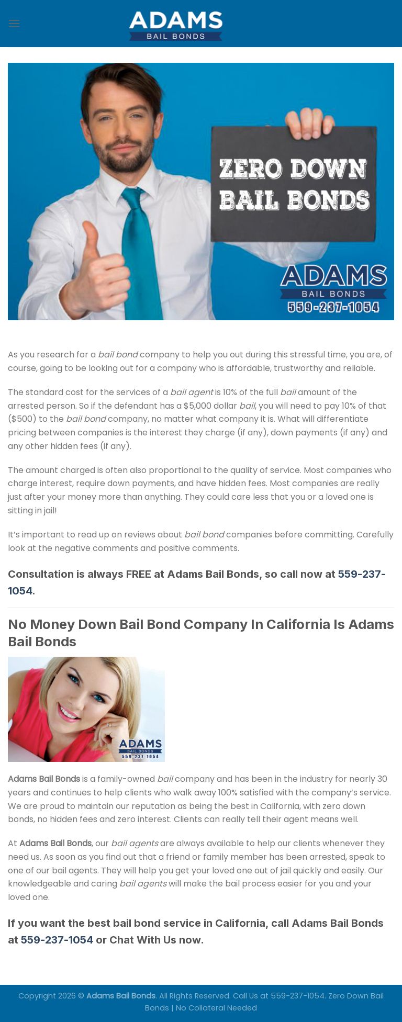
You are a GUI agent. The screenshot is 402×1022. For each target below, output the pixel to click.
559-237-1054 (57, 940)
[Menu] (14, 23)
